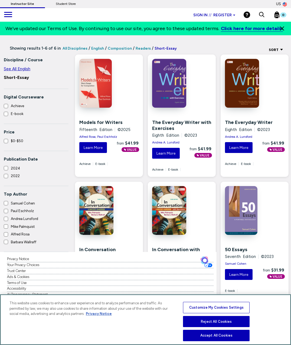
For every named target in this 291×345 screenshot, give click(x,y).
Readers (143, 48)
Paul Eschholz (22, 211)
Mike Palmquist (23, 226)
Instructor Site (22, 4)
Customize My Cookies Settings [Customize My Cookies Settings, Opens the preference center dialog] (216, 307)
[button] (261, 15)
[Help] (247, 15)
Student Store (66, 4)
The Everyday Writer (249, 122)
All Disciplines (74, 48)
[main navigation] (8, 15)
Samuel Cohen (23, 203)
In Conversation (97, 250)
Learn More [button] (93, 147)
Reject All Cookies (216, 322)
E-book (17, 113)
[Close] (282, 28)
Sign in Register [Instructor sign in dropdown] (214, 15)
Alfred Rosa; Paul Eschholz (98, 137)
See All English (17, 68)
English (97, 48)
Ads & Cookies (18, 277)
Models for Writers (101, 122)
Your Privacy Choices (23, 265)
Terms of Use (17, 283)
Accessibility (16, 288)
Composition (120, 48)
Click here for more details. (252, 28)
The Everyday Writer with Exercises (181, 125)
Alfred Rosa (20, 234)
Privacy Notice (18, 259)
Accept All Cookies (216, 335)
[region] (145, 319)
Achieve (17, 106)
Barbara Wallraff (23, 242)
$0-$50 (17, 141)
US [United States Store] (281, 4)
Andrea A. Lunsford (165, 142)
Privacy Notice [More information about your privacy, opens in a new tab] (99, 314)
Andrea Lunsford (24, 218)
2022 (15, 176)
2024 (15, 168)
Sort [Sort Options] (276, 49)
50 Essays (236, 250)
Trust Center (16, 271)
